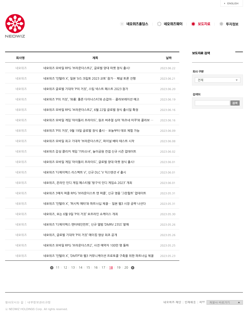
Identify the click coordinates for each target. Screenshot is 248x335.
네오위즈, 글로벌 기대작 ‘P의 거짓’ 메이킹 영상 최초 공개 (80, 235)
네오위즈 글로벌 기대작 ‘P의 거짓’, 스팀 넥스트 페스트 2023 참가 (85, 89)
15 (88, 267)
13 (73, 267)
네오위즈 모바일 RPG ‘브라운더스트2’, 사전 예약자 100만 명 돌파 (86, 245)
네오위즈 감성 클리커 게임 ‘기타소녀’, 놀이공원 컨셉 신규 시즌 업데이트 (89, 151)
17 (103, 267)
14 (80, 267)
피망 (202, 302)
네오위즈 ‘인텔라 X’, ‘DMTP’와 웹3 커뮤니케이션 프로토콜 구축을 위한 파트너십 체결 (98, 255)
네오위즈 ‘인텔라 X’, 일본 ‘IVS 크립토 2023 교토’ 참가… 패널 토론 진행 (89, 78)
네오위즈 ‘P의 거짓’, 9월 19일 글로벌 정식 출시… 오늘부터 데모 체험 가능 (91, 130)
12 (65, 267)
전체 (200, 80)
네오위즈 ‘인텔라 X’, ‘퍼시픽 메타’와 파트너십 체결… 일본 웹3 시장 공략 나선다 (94, 203)
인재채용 (190, 302)
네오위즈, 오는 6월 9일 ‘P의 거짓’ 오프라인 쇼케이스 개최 (80, 214)
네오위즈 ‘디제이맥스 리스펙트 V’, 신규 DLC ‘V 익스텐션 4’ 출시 (84, 172)
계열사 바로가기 (224, 302)
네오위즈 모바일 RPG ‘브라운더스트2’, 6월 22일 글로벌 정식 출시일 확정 (90, 109)
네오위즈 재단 (172, 302)
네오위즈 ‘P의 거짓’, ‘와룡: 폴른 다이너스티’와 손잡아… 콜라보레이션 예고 (91, 99)
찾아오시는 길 (14, 302)
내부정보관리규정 (39, 302)
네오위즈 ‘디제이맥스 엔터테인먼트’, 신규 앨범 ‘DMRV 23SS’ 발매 (86, 224)
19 (119, 267)
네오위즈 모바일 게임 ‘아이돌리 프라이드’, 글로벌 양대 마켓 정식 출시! (89, 162)
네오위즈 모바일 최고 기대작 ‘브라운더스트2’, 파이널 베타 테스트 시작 (88, 141)
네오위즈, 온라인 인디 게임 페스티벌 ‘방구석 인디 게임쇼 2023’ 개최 (87, 182)
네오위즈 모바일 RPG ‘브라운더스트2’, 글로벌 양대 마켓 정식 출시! (86, 68)
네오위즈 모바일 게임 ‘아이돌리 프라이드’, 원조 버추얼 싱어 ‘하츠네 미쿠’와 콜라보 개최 (99, 120)
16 (96, 267)
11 (58, 267)
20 (126, 267)
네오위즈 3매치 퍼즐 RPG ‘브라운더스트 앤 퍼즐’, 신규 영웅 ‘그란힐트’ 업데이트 (94, 193)
